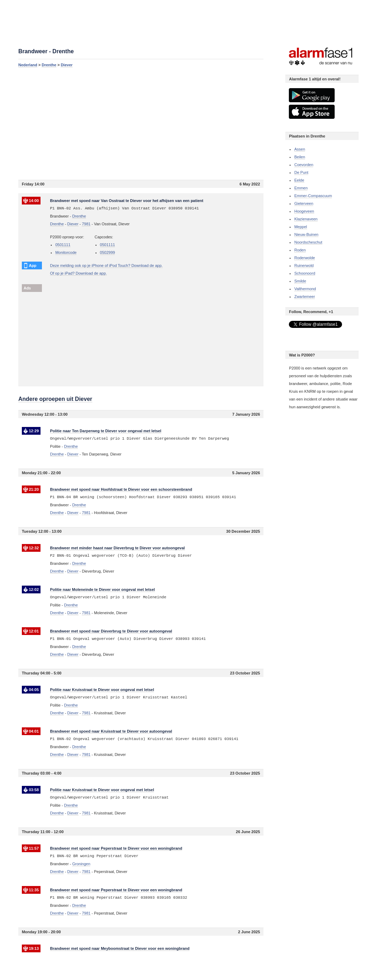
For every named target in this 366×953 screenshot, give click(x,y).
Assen (299, 149)
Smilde (300, 281)
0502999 (107, 252)
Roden (299, 250)
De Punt (301, 172)
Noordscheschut (308, 242)
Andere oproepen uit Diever (55, 399)
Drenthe (49, 65)
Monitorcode (66, 252)
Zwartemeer (304, 296)
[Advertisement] (140, 123)
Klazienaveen (305, 219)
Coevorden (303, 165)
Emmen (301, 188)
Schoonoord (304, 273)
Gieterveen (303, 203)
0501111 (62, 245)
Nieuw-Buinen (306, 234)
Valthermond (305, 289)
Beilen (299, 157)
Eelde (299, 180)
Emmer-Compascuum (313, 196)
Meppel (300, 227)
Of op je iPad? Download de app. (78, 273)
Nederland (27, 65)
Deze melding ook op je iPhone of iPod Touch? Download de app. (106, 265)
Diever (67, 65)
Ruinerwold (304, 265)
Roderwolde (304, 258)
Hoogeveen (304, 211)
